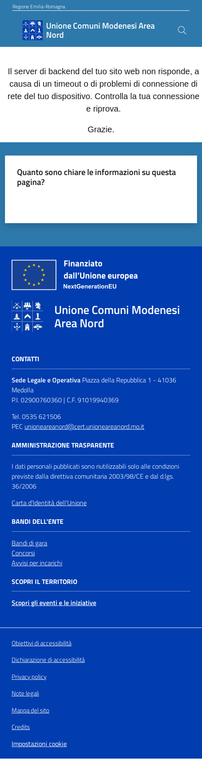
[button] (182, 30)
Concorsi (23, 553)
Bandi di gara (29, 543)
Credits (21, 727)
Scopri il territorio (44, 582)
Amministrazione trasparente (63, 445)
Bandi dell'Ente (37, 521)
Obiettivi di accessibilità (41, 643)
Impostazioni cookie (39, 744)
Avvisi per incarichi (37, 563)
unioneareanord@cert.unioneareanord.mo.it (84, 426)
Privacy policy (29, 676)
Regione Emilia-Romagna (38, 6)
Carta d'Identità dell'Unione (49, 503)
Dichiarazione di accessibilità (48, 659)
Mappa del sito (30, 710)
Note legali (25, 693)
